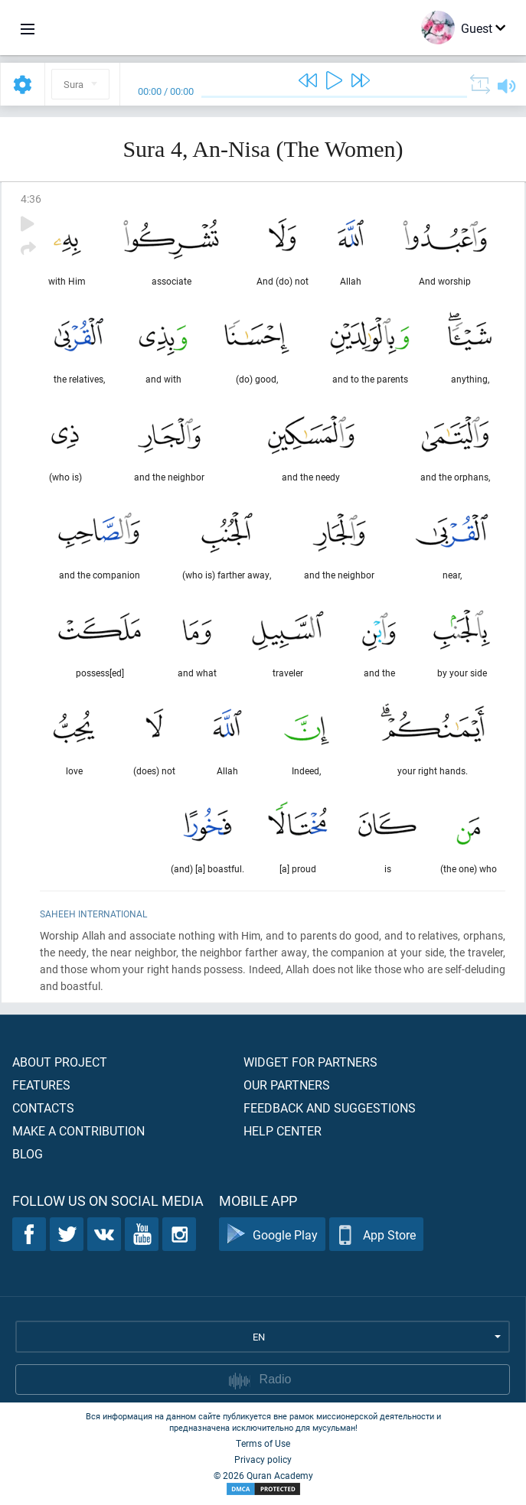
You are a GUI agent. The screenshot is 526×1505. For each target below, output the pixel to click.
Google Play (272, 1234)
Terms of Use (263, 1443)
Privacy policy (263, 1459)
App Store (376, 1234)
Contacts (43, 1107)
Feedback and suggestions (329, 1107)
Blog (27, 1153)
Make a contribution (78, 1130)
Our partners (286, 1085)
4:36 (31, 198)
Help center (282, 1130)
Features (41, 1085)
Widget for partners (310, 1062)
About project (59, 1062)
